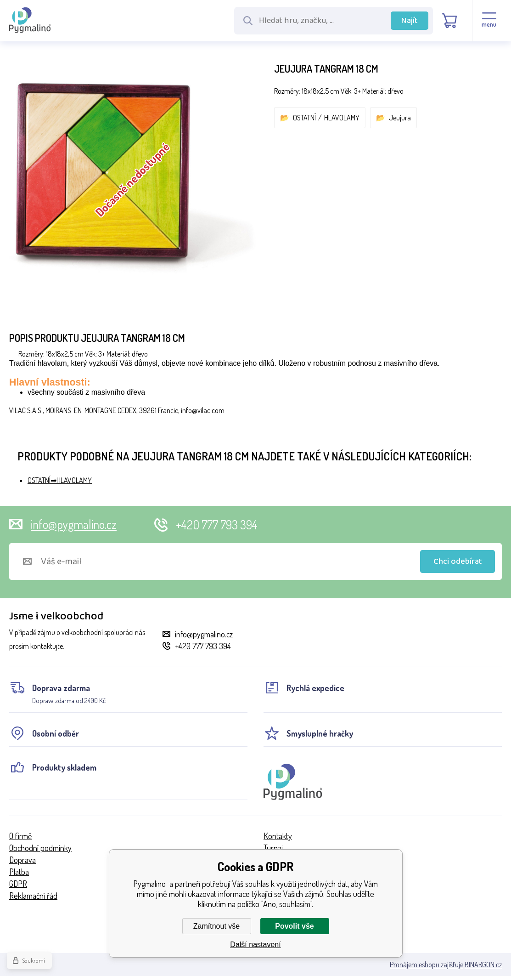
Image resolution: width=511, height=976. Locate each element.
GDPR (18, 884)
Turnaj (273, 848)
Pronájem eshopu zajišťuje (426, 964)
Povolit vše (294, 926)
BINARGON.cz (483, 964)
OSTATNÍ (304, 117)
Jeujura (400, 117)
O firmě (20, 836)
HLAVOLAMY (341, 117)
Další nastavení (255, 944)
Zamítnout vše (216, 926)
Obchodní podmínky (40, 848)
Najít (409, 20)
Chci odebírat (457, 561)
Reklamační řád (33, 896)
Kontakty (278, 836)
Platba (19, 872)
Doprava (22, 860)
